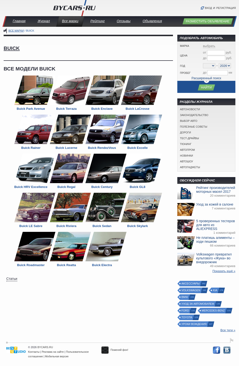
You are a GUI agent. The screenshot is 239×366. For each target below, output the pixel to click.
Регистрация (226, 8)
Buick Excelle (137, 148)
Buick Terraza (66, 108)
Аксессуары (190, 283)
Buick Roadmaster (31, 265)
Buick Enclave (101, 108)
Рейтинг (97, 21)
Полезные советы (193, 126)
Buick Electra (102, 265)
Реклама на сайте (53, 351)
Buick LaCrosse (137, 108)
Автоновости (190, 109)
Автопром (187, 149)
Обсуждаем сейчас (197, 180)
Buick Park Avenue (31, 108)
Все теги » (227, 330)
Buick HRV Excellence (30, 187)
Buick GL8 (137, 187)
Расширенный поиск (206, 78)
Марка (184, 45)
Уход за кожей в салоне (214, 204)
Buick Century (101, 187)
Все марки (70, 21)
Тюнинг (186, 144)
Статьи (11, 279)
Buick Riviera (66, 226)
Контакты (34, 351)
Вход (208, 8)
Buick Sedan (101, 226)
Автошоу (186, 161)
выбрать (209, 46)
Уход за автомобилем (198, 304)
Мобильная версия (56, 356)
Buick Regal (66, 187)
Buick (12, 48)
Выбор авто (188, 120)
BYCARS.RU (45, 347)
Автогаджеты (190, 167)
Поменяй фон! (114, 349)
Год (182, 65)
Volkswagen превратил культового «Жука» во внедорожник (214, 258)
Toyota (187, 317)
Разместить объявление (208, 21)
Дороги (185, 132)
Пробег (185, 72)
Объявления (152, 21)
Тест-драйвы (189, 138)
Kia (215, 290)
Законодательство (194, 115)
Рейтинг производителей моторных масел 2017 (215, 189)
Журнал (43, 21)
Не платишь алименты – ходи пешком (215, 239)
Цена (183, 55)
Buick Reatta (66, 265)
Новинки (186, 155)
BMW (184, 297)
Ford (185, 310)
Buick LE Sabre (30, 226)
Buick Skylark (137, 226)
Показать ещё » (223, 271)
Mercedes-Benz (213, 310)
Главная (19, 21)
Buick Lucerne (66, 148)
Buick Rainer (30, 148)
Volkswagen (191, 290)
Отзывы (124, 21)
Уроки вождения (194, 324)
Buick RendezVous (102, 148)
